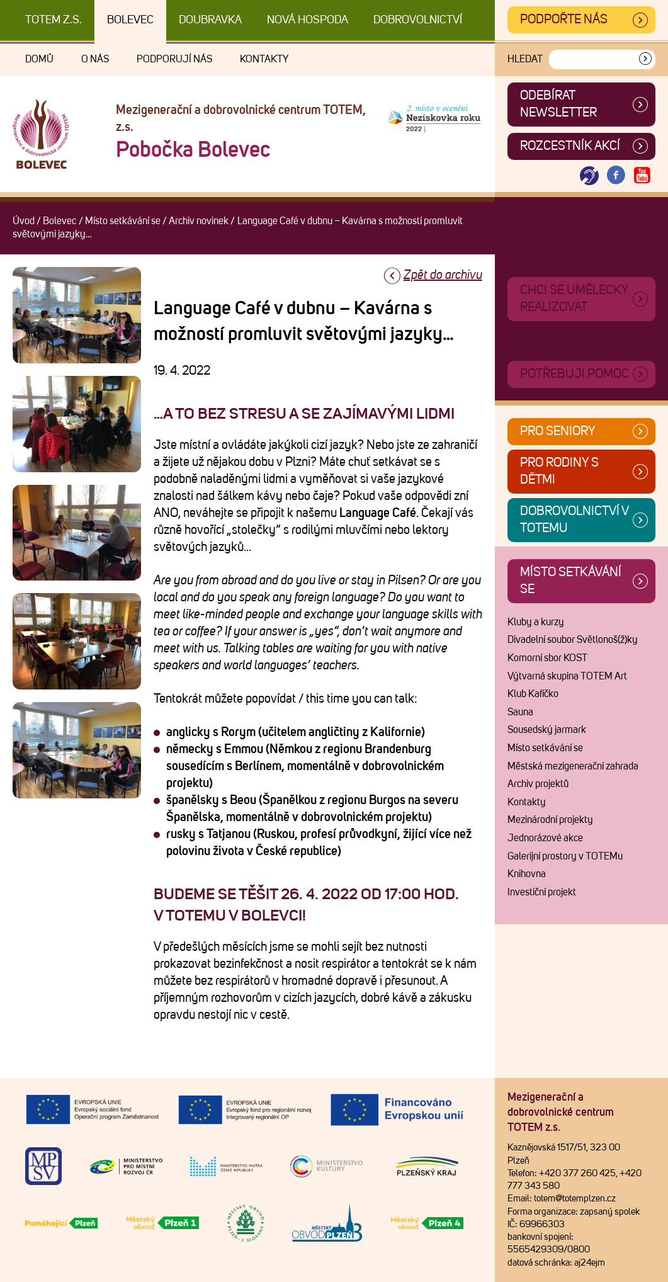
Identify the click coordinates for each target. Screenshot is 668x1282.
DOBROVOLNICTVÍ (417, 20)
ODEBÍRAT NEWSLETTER (558, 104)
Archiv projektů (538, 784)
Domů (39, 59)
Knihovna (526, 874)
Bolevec (130, 20)
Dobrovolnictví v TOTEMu (574, 520)
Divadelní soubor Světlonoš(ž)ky (572, 640)
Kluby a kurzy (535, 622)
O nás (95, 59)
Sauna (520, 712)
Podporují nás (174, 59)
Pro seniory (558, 431)
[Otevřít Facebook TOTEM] (616, 176)
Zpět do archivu (443, 275)
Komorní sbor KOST (547, 658)
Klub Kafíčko (532, 694)
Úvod (24, 221)
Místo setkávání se (123, 221)
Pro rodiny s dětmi (559, 471)
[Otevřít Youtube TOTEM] (642, 176)
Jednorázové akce (545, 838)
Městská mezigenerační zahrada (572, 766)
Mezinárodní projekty (550, 820)
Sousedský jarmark (546, 730)
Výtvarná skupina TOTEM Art (567, 676)
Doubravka (210, 20)
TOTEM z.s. (53, 20)
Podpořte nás (564, 19)
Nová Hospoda (307, 20)
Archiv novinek (199, 221)
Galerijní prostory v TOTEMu (565, 856)
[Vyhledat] (645, 59)
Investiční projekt (541, 892)
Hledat (525, 59)
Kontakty (264, 59)
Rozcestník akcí (570, 146)
